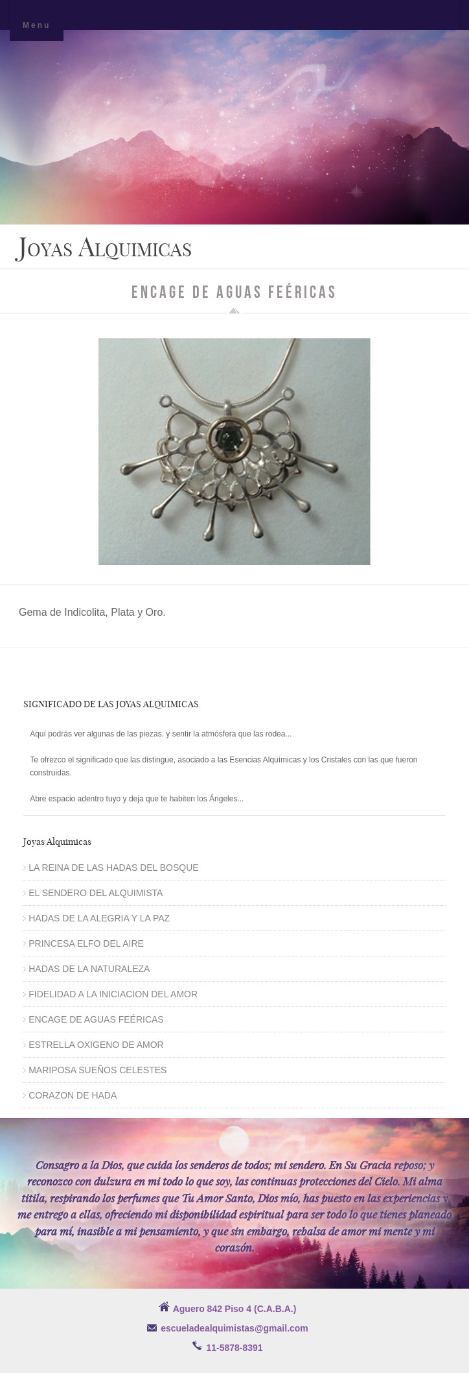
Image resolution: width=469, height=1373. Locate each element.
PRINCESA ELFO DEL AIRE (86, 943)
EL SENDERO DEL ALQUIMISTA (96, 893)
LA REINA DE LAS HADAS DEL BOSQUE (113, 867)
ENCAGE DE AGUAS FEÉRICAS (96, 1019)
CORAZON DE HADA (73, 1095)
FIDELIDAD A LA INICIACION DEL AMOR (113, 994)
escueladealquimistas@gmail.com (234, 1328)
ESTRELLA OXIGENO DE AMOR (96, 1044)
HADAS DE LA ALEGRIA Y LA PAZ (99, 918)
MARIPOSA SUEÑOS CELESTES (97, 1070)
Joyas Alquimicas (105, 246)
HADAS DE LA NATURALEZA (89, 969)
